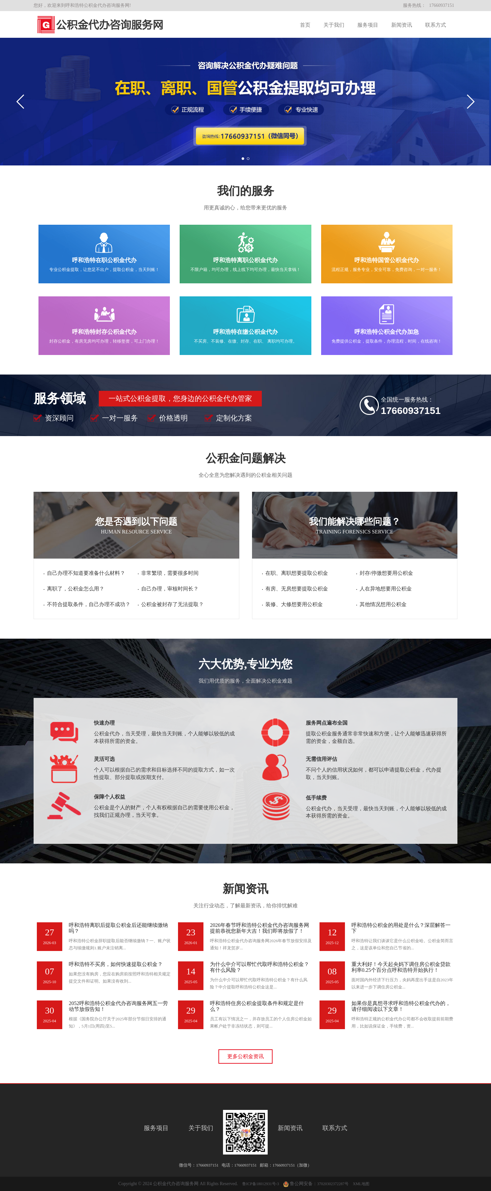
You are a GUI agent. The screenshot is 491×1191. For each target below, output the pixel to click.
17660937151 (441, 5)
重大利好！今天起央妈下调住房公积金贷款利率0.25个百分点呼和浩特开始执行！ (401, 967)
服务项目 (367, 25)
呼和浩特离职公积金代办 (245, 260)
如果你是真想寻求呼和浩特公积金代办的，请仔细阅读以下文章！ (401, 1006)
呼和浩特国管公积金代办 (386, 260)
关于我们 (333, 25)
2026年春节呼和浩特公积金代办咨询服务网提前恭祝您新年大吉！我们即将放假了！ (259, 928)
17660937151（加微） (292, 1165)
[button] (470, 101)
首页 (305, 25)
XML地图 (361, 1184)
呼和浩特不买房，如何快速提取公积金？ (116, 964)
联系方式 (435, 25)
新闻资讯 (401, 25)
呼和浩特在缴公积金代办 (245, 332)
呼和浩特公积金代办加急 (386, 332)
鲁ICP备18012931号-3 (260, 1184)
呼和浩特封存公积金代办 (104, 332)
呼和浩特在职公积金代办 (104, 260)
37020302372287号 (333, 1184)
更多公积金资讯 (245, 1056)
